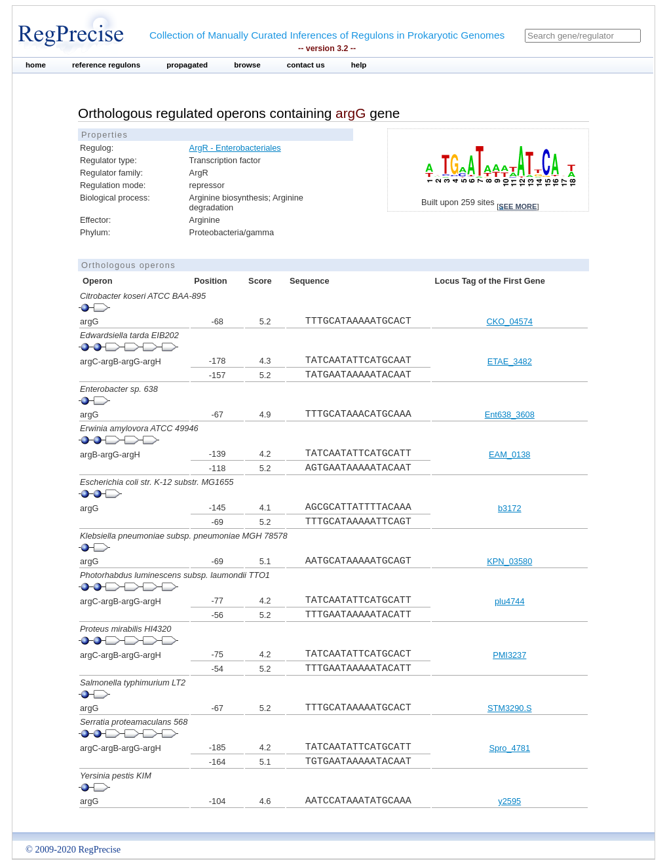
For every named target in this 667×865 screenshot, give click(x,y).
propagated (187, 65)
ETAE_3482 (509, 361)
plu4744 (510, 601)
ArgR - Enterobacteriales (235, 148)
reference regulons (106, 65)
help (359, 65)
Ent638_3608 (510, 414)
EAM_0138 (509, 454)
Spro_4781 (509, 748)
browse (247, 65)
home (36, 65)
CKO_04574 (510, 321)
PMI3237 (509, 655)
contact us (306, 65)
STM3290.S (509, 708)
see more (518, 206)
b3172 (510, 508)
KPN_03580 (509, 561)
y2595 (509, 801)
